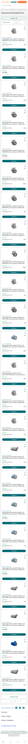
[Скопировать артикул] (6, 37)
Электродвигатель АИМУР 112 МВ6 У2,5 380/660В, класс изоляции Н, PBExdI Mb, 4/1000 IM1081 (13, 67)
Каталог (7, 9)
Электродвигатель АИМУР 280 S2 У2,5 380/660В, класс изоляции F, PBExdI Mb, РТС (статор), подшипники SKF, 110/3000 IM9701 (13, 485)
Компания (4, 712)
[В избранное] (25, 27)
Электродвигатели (13, 9)
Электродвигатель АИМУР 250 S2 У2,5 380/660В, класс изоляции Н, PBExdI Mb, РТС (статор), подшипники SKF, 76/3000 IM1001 (13, 429)
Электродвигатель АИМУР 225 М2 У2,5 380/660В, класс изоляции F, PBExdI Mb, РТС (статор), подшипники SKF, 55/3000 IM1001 (13, 401)
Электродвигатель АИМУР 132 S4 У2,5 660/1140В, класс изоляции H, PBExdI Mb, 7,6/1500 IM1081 (13, 95)
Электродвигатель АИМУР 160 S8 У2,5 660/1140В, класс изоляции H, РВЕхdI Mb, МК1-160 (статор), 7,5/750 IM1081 (13, 234)
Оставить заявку (5, 2)
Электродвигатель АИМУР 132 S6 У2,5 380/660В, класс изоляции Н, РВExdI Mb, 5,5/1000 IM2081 (13, 123)
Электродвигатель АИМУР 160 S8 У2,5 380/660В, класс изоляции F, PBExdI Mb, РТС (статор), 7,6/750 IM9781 (13, 206)
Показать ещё (14, 696)
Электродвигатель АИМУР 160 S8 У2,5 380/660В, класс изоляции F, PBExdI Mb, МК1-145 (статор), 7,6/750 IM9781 (13, 178)
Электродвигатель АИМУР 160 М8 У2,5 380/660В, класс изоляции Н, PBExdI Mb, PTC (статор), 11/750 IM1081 (13, 290)
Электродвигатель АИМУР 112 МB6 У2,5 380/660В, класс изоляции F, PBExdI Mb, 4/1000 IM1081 (13, 39)
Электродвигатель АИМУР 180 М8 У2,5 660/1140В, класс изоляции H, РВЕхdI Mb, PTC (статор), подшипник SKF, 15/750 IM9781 (13, 318)
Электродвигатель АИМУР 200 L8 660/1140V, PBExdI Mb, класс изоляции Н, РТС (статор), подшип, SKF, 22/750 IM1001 (14, 373)
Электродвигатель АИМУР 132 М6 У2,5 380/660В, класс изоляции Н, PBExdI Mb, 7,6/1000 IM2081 (13, 151)
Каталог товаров (6, 716)
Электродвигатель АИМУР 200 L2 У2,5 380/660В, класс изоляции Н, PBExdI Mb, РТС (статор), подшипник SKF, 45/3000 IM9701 (13, 346)
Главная (2, 9)
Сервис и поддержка (7, 720)
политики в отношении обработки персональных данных (13, 731)
